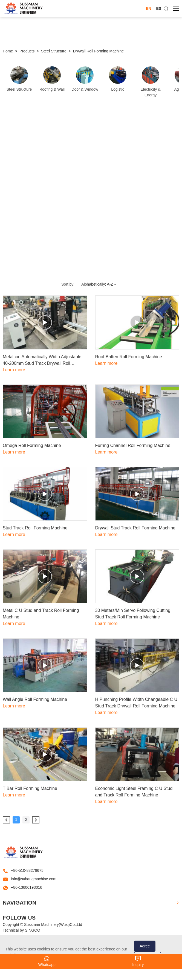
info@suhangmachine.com (33, 879)
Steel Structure (54, 51)
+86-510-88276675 (27, 870)
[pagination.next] (35, 819)
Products (26, 51)
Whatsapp (47, 964)
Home (8, 51)
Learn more (14, 370)
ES (158, 8)
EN (148, 8)
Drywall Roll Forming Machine (98, 51)
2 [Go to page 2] (26, 819)
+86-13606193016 (26, 887)
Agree (145, 946)
